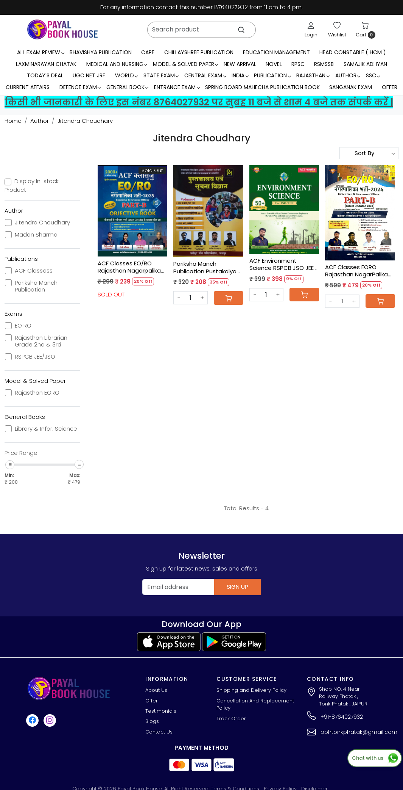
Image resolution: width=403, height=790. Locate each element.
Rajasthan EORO (37, 392)
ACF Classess (34, 270)
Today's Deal (45, 75)
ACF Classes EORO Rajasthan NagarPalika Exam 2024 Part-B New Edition (356, 270)
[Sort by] (368, 153)
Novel (274, 64)
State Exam (161, 75)
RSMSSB (324, 64)
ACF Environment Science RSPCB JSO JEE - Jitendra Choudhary (283, 264)
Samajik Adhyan (365, 64)
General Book (127, 87)
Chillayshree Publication (198, 52)
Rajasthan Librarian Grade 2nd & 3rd (41, 341)
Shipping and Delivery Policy (251, 690)
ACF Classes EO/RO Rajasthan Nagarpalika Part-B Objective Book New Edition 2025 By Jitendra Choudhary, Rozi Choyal (129, 267)
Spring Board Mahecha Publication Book (262, 87)
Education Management (276, 52)
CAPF (147, 52)
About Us (156, 690)
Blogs (152, 721)
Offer (389, 87)
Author (347, 75)
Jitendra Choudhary (42, 222)
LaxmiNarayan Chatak (46, 64)
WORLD (126, 75)
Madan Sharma (36, 234)
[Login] (311, 29)
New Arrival (240, 64)
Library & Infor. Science (46, 428)
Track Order (231, 718)
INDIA (240, 75)
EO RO (23, 325)
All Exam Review (40, 52)
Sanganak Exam (350, 87)
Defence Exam (80, 87)
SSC (373, 75)
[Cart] (228, 298)
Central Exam (205, 75)
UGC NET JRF (89, 75)
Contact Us (159, 731)
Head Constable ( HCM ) (352, 52)
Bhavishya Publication (101, 52)
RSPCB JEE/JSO (35, 356)
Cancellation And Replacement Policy (255, 704)
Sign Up (237, 587)
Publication (272, 75)
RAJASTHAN (312, 75)
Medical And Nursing (116, 64)
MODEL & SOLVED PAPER (185, 64)
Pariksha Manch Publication (36, 286)
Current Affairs (28, 87)
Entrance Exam (176, 87)
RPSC (298, 64)
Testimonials (160, 711)
